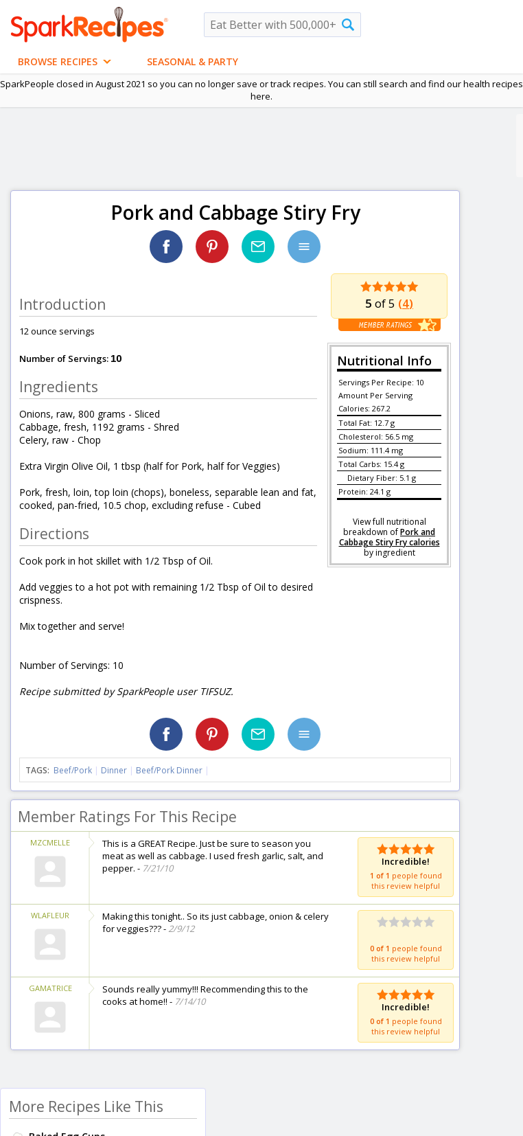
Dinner (114, 770)
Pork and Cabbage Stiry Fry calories (389, 537)
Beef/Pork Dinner (169, 770)
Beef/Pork (73, 770)
